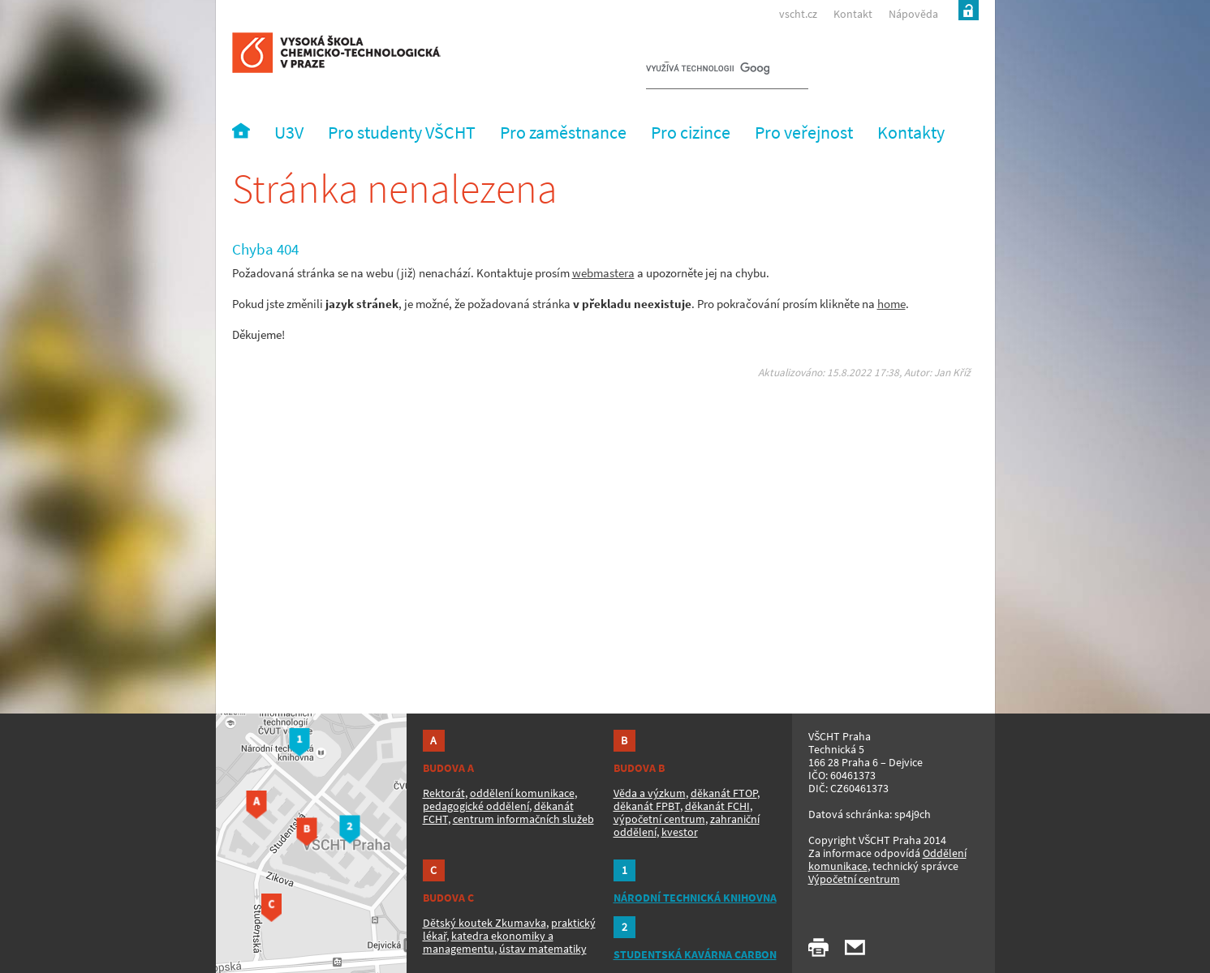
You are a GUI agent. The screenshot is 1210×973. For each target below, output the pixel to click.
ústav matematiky (543, 948)
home (891, 303)
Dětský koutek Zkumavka (484, 922)
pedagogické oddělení (476, 806)
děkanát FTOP (724, 793)
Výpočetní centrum (854, 879)
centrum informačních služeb (523, 819)
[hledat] (707, 69)
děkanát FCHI (717, 806)
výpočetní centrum (659, 819)
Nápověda (913, 13)
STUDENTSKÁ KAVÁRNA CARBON (695, 954)
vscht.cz (798, 13)
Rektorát (444, 793)
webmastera (603, 273)
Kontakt (852, 13)
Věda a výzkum (650, 793)
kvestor (679, 832)
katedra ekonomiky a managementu (488, 942)
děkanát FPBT (647, 806)
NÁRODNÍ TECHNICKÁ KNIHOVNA (695, 897)
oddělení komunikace (522, 793)
